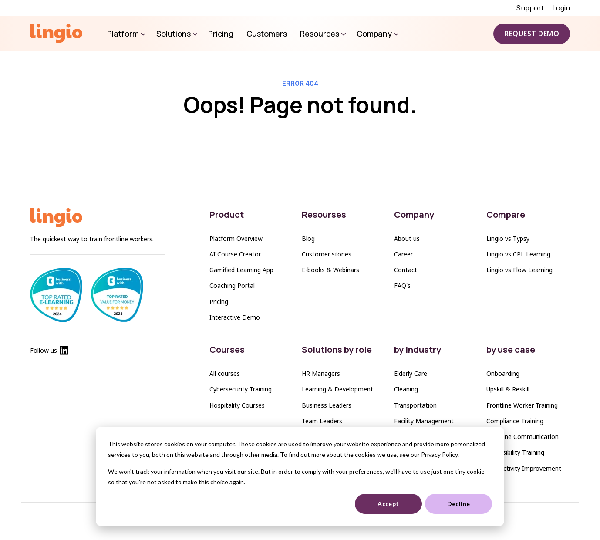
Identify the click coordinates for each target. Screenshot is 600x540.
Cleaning (406, 389)
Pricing (218, 301)
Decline (458, 503)
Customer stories (326, 254)
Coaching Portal (232, 285)
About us (407, 238)
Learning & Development (337, 389)
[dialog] (300, 476)
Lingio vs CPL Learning (518, 254)
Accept (388, 503)
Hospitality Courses (237, 405)
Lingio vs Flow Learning (519, 269)
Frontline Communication (522, 436)
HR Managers (321, 373)
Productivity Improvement (523, 468)
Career (403, 254)
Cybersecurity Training (240, 389)
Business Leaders (326, 405)
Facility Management (424, 421)
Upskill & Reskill (507, 389)
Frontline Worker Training (522, 405)
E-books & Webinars (330, 269)
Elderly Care (410, 373)
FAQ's (402, 285)
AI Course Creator (235, 254)
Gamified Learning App (241, 269)
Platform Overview (236, 238)
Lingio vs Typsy (507, 238)
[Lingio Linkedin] (64, 352)
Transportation (415, 405)
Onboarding (502, 373)
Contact (405, 269)
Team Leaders (322, 421)
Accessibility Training (515, 452)
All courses (224, 373)
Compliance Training (514, 421)
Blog (308, 238)
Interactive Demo (234, 317)
